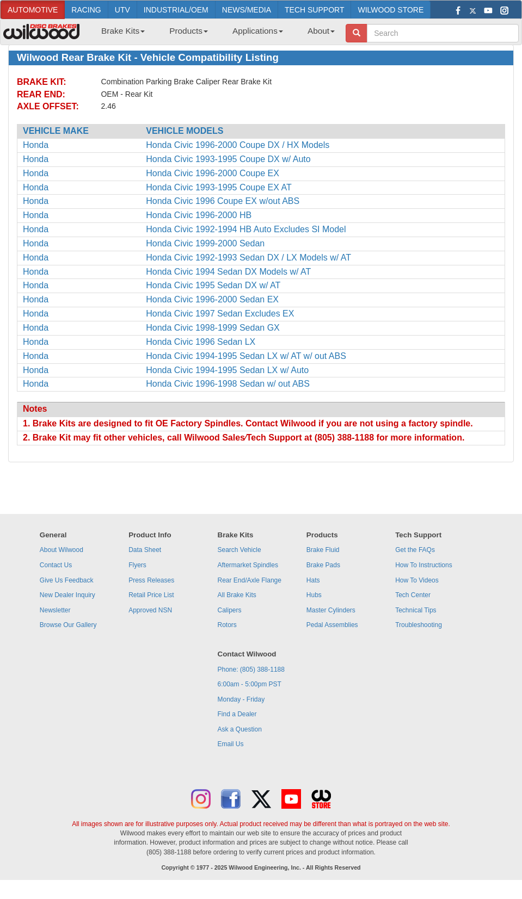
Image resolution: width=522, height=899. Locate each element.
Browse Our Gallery (68, 625)
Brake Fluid (323, 550)
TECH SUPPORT (314, 9)
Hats (313, 580)
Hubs (314, 595)
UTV (122, 9)
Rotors (227, 625)
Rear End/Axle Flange (249, 580)
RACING (86, 9)
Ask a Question (240, 729)
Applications (257, 30)
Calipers (230, 610)
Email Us (231, 744)
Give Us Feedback (67, 580)
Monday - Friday (241, 699)
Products (188, 30)
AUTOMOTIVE (33, 9)
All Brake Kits (237, 595)
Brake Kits (123, 30)
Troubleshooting (418, 625)
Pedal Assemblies (332, 625)
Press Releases (151, 580)
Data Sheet (144, 550)
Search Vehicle (239, 550)
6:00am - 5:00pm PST (249, 684)
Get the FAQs (415, 550)
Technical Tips (415, 610)
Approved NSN (150, 610)
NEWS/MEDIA (246, 9)
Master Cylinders (330, 610)
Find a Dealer (237, 714)
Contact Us (56, 565)
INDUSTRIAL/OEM (176, 9)
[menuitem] (119, 34)
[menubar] (214, 34)
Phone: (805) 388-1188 (251, 669)
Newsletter (55, 610)
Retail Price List (151, 595)
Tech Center (413, 595)
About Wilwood (61, 550)
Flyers (137, 565)
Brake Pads (323, 565)
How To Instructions (423, 565)
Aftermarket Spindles (248, 565)
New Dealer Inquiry (67, 595)
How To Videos (417, 580)
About (321, 30)
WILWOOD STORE (390, 9)
